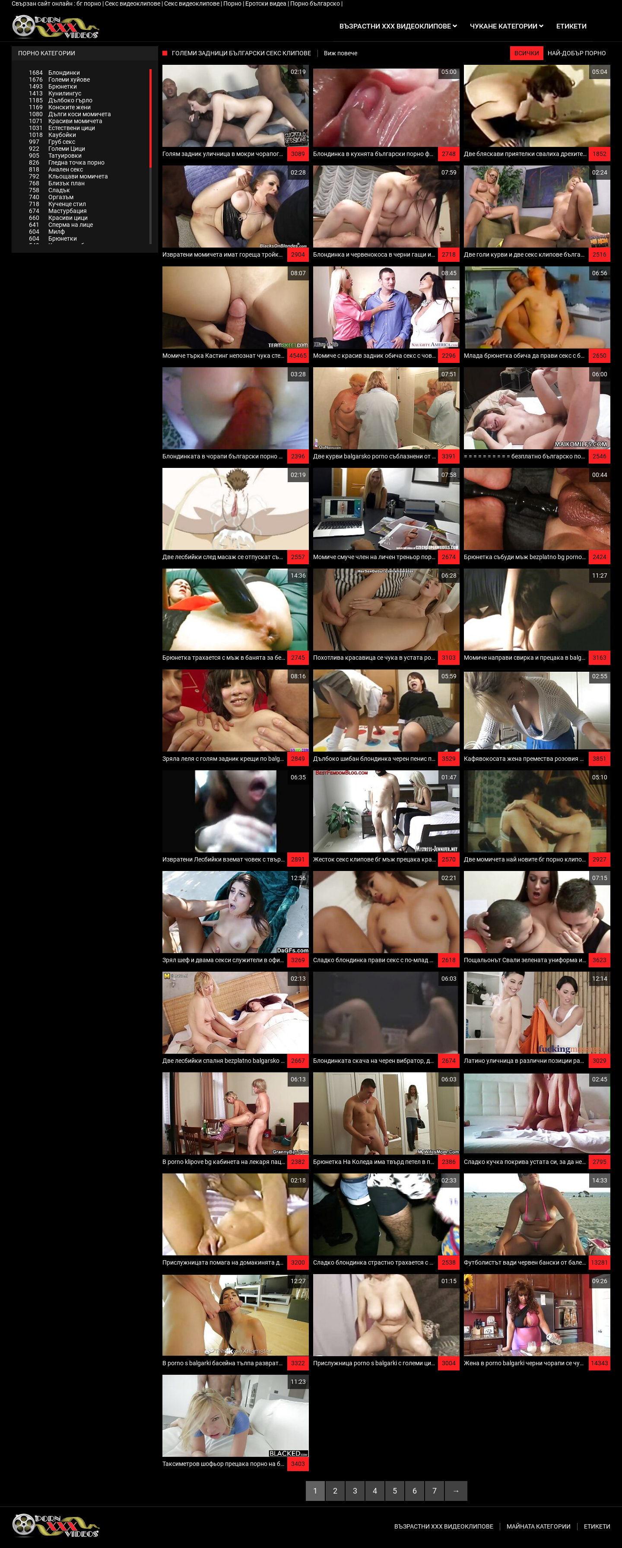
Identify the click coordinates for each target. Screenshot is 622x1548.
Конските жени (60, 107)
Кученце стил (57, 203)
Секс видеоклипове (133, 3)
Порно (233, 3)
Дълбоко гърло (60, 100)
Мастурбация (58, 210)
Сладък (49, 190)
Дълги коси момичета (70, 114)
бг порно (89, 3)
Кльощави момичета (68, 176)
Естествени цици (62, 127)
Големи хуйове (59, 79)
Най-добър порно (577, 53)
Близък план (57, 183)
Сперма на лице (61, 224)
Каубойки (52, 134)
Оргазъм (51, 197)
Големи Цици (57, 148)
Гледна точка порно (67, 162)
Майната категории (539, 1526)
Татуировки (55, 155)
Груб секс (52, 141)
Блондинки (54, 72)
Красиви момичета (65, 121)
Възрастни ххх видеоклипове (443, 1526)
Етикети (597, 1526)
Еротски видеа (266, 3)
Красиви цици (58, 217)
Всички (526, 53)
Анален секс (56, 169)
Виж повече (340, 53)
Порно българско (315, 3)
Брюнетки (53, 86)
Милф (47, 231)
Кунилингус (55, 93)
